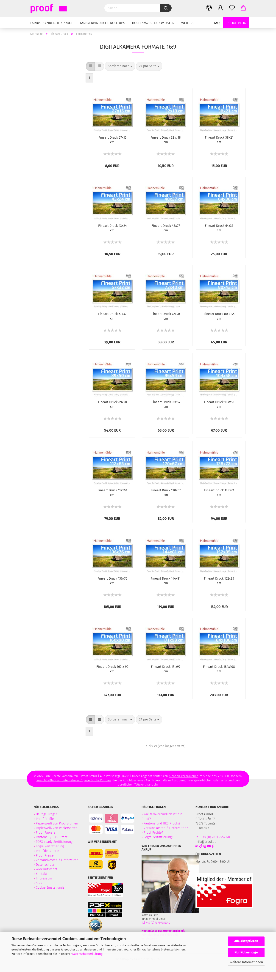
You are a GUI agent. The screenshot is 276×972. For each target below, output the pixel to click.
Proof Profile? (153, 833)
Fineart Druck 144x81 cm (166, 581)
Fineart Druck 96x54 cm (165, 404)
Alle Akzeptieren (246, 941)
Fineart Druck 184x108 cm (219, 669)
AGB (39, 883)
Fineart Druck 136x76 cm (112, 581)
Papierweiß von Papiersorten (57, 828)
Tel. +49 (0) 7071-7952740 (156, 922)
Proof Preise (45, 855)
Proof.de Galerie (47, 851)
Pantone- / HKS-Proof (51, 837)
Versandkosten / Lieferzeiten (57, 860)
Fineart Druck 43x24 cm (112, 228)
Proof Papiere (46, 833)
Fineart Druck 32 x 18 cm (166, 140)
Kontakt (41, 874)
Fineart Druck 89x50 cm (112, 404)
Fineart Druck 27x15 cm (112, 140)
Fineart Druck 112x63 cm (112, 492)
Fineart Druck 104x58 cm (219, 404)
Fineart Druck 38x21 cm (219, 140)
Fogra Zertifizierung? (158, 837)
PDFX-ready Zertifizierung (54, 842)
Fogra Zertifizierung (50, 846)
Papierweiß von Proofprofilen (57, 823)
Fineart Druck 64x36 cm (219, 228)
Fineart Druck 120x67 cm (166, 492)
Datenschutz (45, 865)
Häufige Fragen (47, 814)
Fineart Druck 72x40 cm (165, 316)
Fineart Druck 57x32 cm (112, 316)
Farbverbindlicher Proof (51, 23)
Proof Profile (45, 819)
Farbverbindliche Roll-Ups (102, 23)
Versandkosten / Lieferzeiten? (166, 828)
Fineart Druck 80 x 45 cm (219, 316)
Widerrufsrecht (46, 869)
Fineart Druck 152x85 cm (219, 581)
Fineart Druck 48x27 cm (165, 228)
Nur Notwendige (246, 952)
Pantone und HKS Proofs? (162, 823)
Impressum (44, 878)
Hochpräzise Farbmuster (153, 23)
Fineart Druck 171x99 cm (165, 669)
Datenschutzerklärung (87, 954)
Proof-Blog (236, 23)
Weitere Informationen (246, 962)
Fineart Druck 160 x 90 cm (112, 669)
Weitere (187, 23)
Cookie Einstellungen (51, 888)
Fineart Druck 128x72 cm (219, 492)
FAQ (217, 23)
